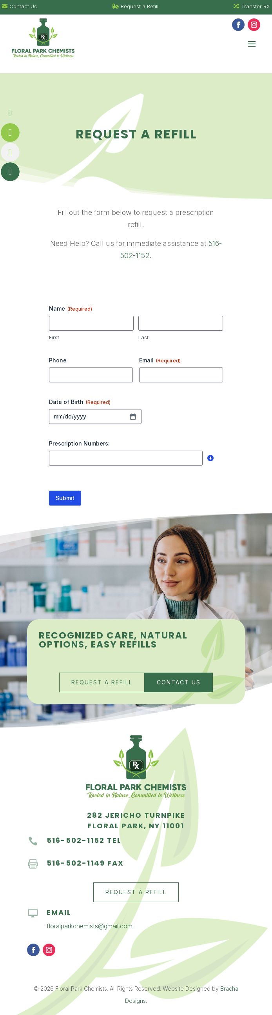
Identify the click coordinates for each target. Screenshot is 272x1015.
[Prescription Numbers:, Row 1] (126, 458)
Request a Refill (101, 682)
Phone (58, 360)
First (54, 337)
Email (160, 360)
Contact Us (179, 682)
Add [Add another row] (210, 458)
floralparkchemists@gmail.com (89, 926)
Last (143, 337)
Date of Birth (80, 402)
